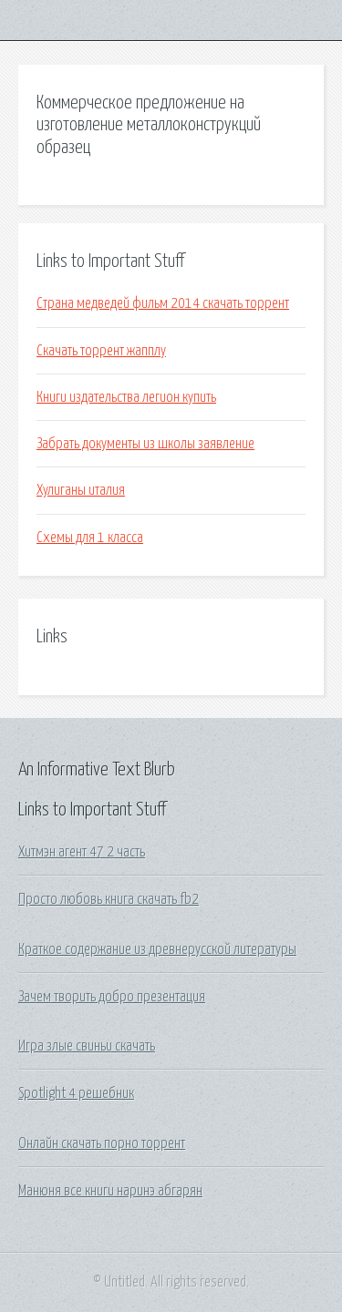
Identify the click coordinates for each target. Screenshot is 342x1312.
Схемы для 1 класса (89, 537)
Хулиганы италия (80, 490)
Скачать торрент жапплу (101, 350)
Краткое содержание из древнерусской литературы (157, 949)
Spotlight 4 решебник (76, 1093)
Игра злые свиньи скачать (86, 1046)
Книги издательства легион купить (126, 397)
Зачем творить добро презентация (111, 996)
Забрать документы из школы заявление (145, 443)
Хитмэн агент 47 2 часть (81, 852)
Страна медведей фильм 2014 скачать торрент (162, 303)
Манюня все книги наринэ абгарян (110, 1191)
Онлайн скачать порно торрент (101, 1143)
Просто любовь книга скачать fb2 (108, 899)
